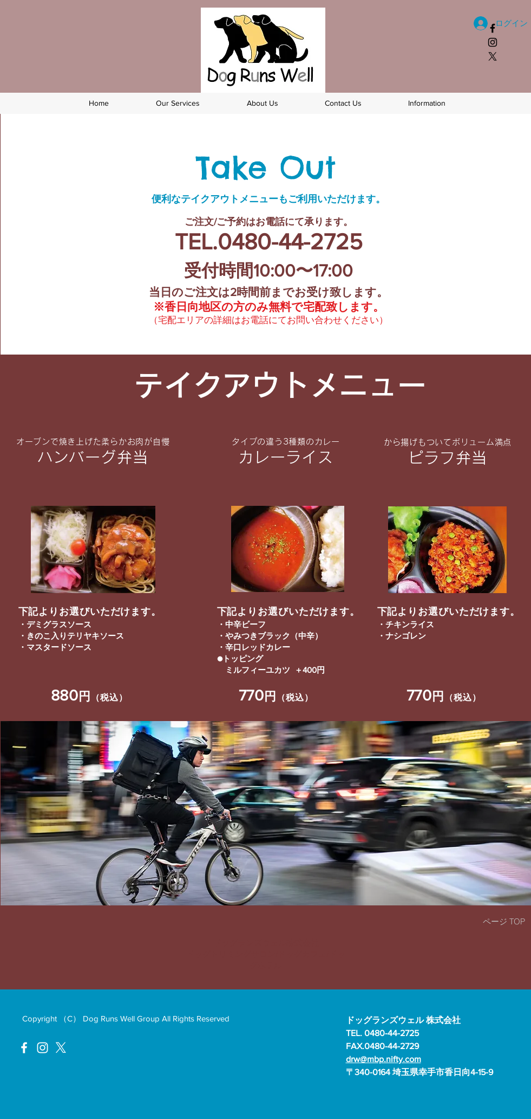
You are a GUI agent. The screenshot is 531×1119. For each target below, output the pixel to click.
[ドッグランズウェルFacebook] (24, 1047)
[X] (493, 56)
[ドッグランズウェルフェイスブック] (493, 28)
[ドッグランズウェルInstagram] (42, 1047)
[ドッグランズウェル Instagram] (493, 42)
